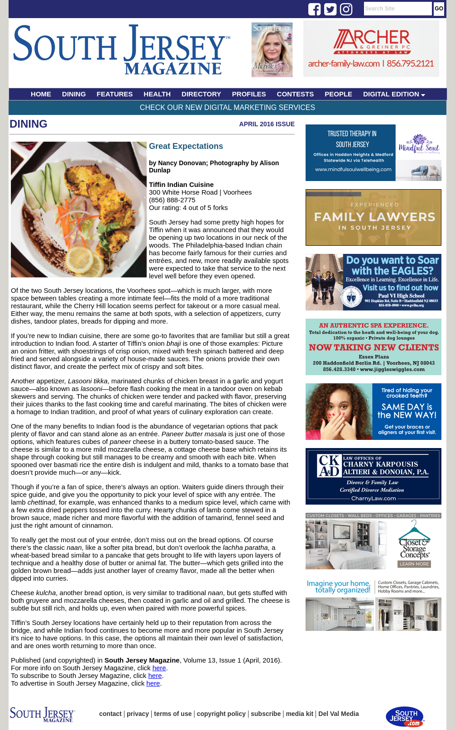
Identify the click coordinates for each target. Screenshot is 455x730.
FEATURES (115, 94)
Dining (29, 124)
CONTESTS (295, 94)
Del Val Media (338, 713)
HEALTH (157, 94)
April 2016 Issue (267, 124)
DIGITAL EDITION (394, 94)
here (159, 668)
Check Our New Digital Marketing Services (227, 107)
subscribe (266, 713)
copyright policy (221, 713)
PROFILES (249, 94)
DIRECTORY (201, 94)
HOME (41, 94)
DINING (74, 94)
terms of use (173, 713)
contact (110, 713)
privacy (138, 713)
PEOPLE (338, 94)
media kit (299, 713)
